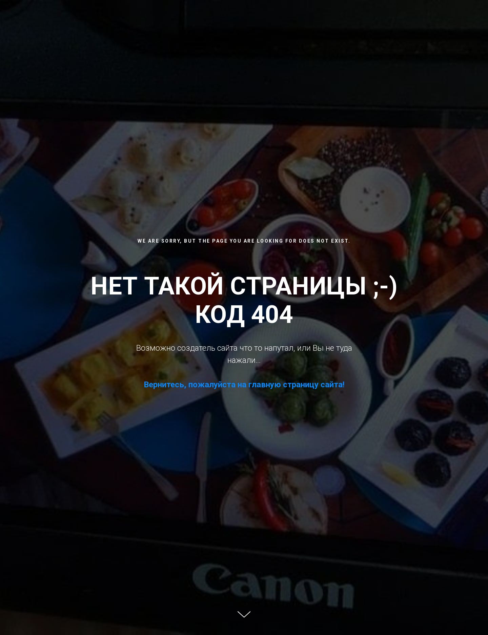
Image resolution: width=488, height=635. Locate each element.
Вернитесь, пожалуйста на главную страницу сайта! (244, 384)
